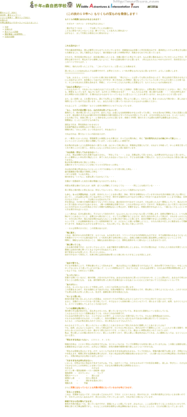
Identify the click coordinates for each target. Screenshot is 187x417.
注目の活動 (9, 37)
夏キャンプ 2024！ (8, 13)
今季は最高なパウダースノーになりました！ (19, 23)
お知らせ (4, 20)
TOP (6, 27)
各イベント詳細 (11, 32)
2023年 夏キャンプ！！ (10, 15)
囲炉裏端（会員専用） (15, 34)
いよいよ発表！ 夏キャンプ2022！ (15, 18)
